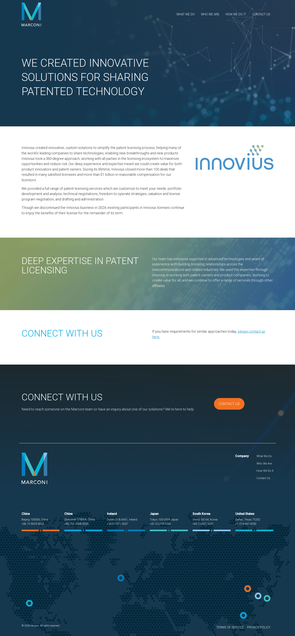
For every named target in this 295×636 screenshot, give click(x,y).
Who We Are (210, 14)
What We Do (185, 14)
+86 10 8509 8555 (33, 524)
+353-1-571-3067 (117, 524)
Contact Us (261, 14)
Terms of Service (230, 627)
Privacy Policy (258, 627)
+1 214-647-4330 (245, 524)
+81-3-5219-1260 (160, 524)
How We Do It (236, 14)
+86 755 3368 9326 (76, 524)
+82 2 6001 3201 (203, 524)
